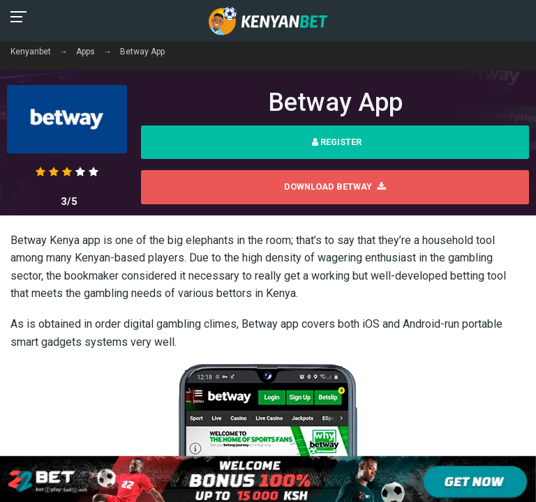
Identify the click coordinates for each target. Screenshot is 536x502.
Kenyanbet (30, 51)
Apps (85, 51)
